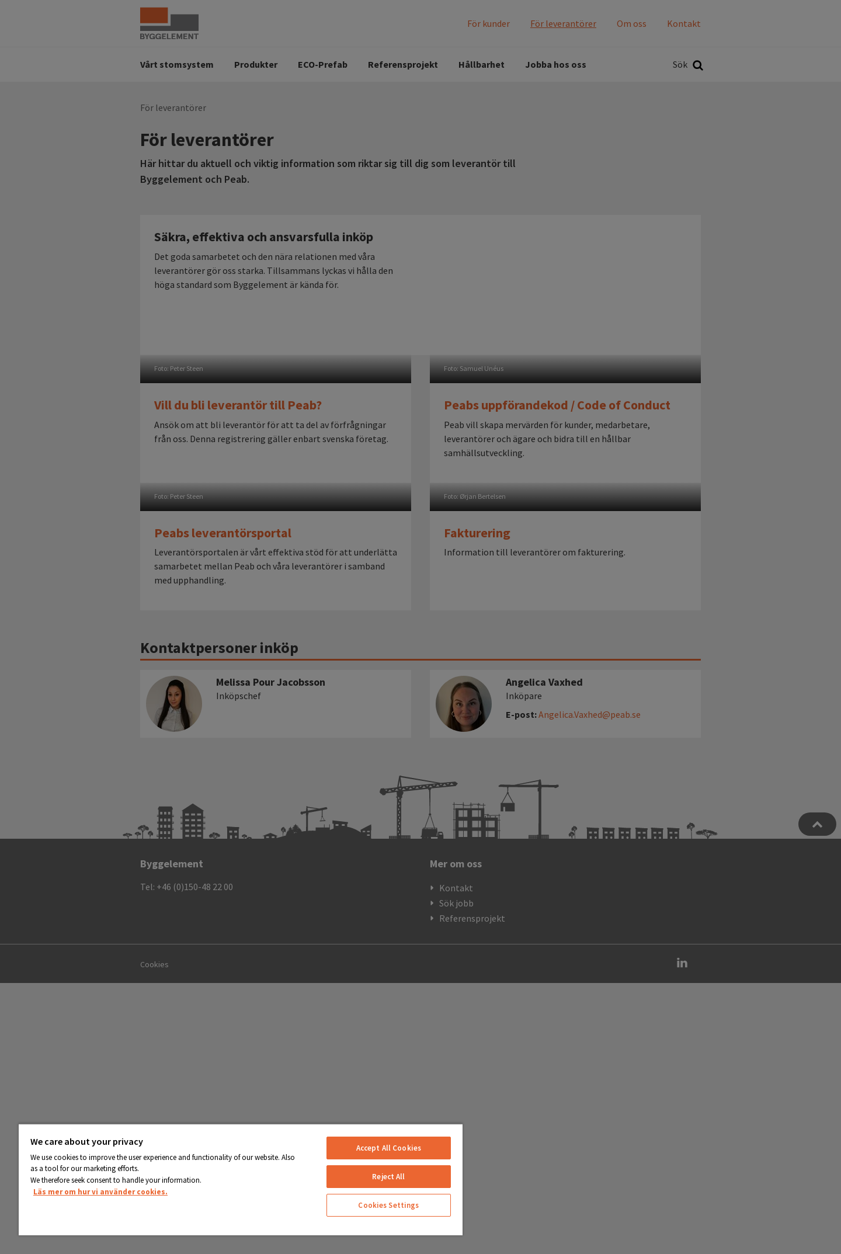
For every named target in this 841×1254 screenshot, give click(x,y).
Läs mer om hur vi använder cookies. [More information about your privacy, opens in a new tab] (100, 1192)
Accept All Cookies (388, 1148)
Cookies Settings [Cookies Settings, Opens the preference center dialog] (388, 1205)
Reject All (388, 1177)
